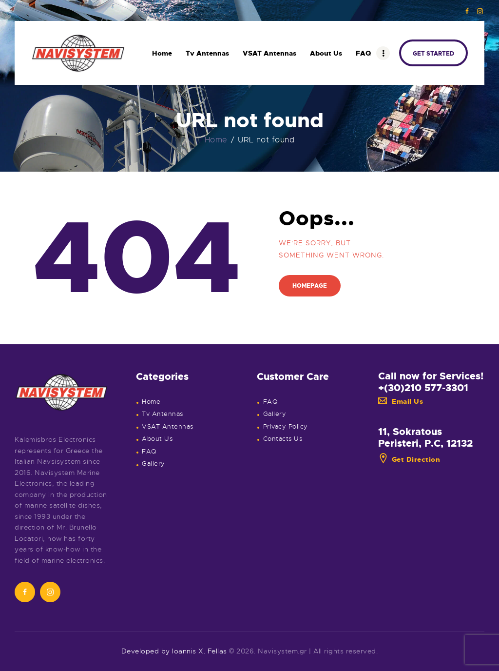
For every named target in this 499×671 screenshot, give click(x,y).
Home (216, 140)
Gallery (153, 464)
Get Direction (409, 459)
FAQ (149, 451)
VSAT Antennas (167, 427)
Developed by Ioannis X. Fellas (174, 651)
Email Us (400, 401)
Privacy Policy (285, 427)
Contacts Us (283, 439)
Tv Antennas (162, 414)
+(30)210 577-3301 (423, 388)
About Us (157, 439)
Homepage (309, 286)
